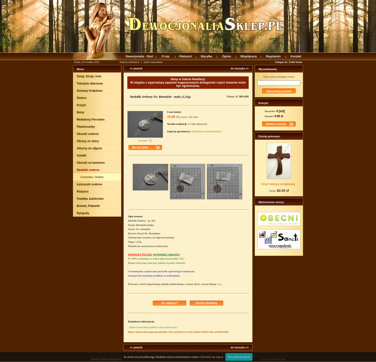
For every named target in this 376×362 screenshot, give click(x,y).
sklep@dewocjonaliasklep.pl (206, 131)
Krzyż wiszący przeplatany (278, 184)
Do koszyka (140, 147)
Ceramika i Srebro (92, 177)
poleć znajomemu (153, 61)
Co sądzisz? (169, 303)
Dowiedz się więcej (211, 357)
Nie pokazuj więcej (239, 357)
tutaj (219, 284)
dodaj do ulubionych (129, 62)
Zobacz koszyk (276, 124)
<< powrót (136, 68)
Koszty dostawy (206, 303)
